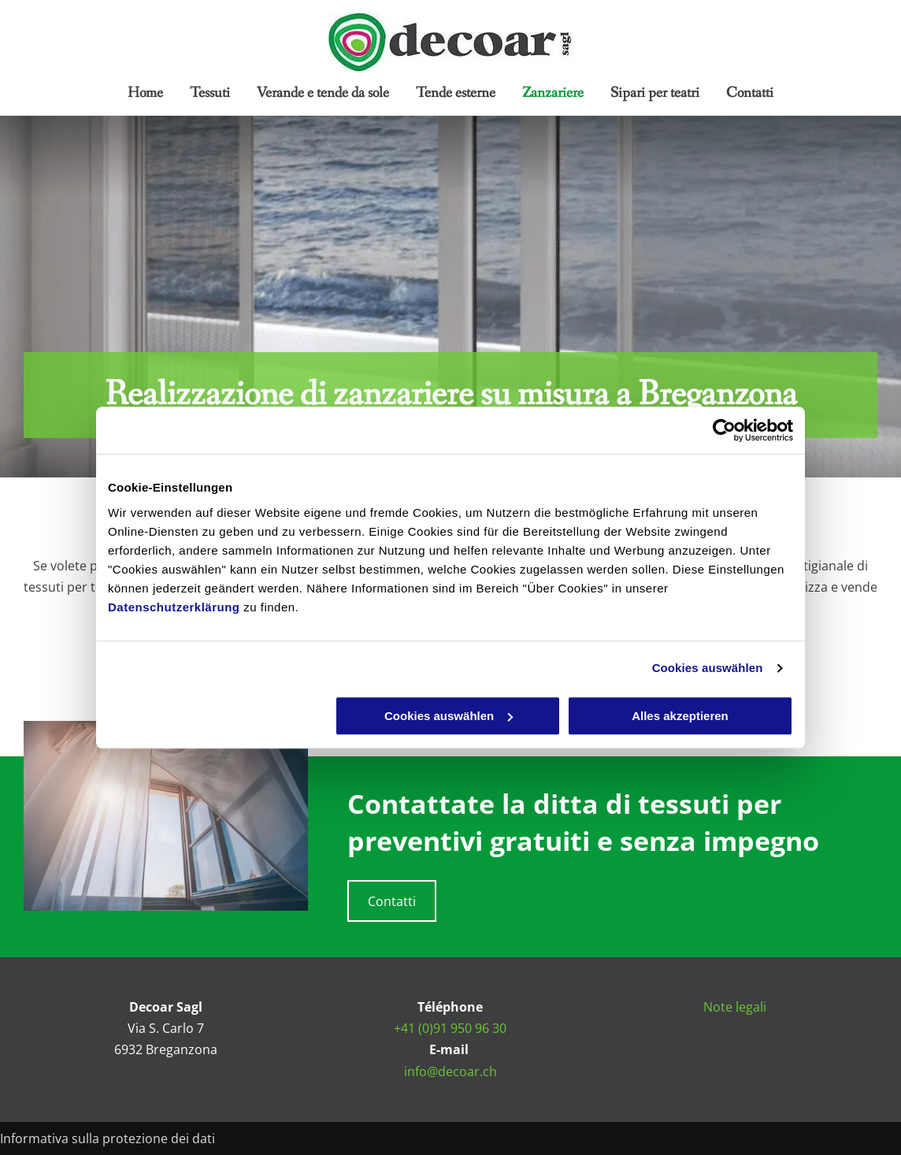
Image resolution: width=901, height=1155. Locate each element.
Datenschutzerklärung (174, 607)
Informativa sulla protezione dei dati (107, 1138)
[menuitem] (145, 93)
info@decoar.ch (450, 1071)
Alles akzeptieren (680, 715)
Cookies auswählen (707, 667)
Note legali (734, 1007)
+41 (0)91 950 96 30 (450, 1028)
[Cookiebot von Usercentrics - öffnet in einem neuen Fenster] (724, 430)
